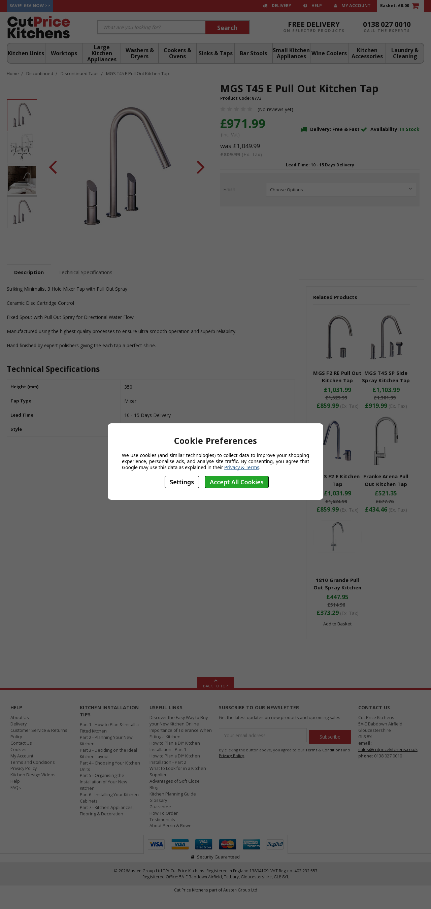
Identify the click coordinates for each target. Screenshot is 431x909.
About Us (19, 717)
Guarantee (160, 807)
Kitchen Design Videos (33, 775)
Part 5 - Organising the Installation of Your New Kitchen (103, 782)
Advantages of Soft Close (175, 781)
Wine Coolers (329, 53)
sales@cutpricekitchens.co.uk (388, 749)
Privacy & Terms (241, 467)
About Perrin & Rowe (171, 826)
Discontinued (39, 73)
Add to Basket (337, 624)
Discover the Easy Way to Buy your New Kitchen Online (179, 721)
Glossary (158, 800)
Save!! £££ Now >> (29, 5)
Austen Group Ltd (240, 889)
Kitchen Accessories (367, 53)
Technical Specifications (85, 272)
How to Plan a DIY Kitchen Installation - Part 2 (175, 759)
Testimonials (162, 819)
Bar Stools (253, 53)
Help (312, 5)
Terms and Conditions (32, 762)
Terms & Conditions (323, 748)
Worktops (64, 53)
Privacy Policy (23, 768)
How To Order (164, 813)
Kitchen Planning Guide (173, 794)
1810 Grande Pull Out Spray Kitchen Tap (337, 587)
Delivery (277, 5)
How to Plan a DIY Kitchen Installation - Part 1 (175, 746)
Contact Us (21, 743)
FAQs (15, 787)
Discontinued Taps (80, 73)
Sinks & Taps (216, 53)
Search (227, 28)
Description (29, 272)
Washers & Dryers (140, 53)
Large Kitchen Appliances (102, 53)
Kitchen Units (26, 53)
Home (13, 73)
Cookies (18, 749)
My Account (352, 5)
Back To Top (215, 682)
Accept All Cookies (237, 482)
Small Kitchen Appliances (291, 53)
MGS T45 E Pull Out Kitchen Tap (137, 73)
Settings (182, 482)
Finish (229, 189)
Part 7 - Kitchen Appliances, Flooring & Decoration (107, 811)
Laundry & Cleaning (405, 53)
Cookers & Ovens (177, 53)
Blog (154, 787)
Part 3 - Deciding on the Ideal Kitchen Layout (108, 753)
